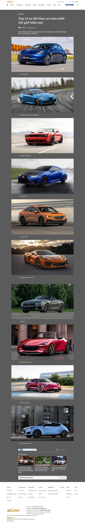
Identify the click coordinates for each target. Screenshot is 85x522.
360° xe (12, 5)
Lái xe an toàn (42, 497)
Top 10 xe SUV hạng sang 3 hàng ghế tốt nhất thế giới (59, 468)
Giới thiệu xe (69, 494)
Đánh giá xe (28, 5)
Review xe (69, 490)
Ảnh (59, 5)
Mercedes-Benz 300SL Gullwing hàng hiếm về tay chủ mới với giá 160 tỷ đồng (25, 469)
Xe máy (20, 497)
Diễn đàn (21, 14)
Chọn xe (40, 494)
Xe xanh (49, 5)
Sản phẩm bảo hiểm (53, 490)
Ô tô (76, 490)
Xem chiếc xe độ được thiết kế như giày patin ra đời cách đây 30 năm (42, 468)
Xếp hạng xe (32, 497)
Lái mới (35, 5)
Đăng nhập (76, 1)
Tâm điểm (9, 500)
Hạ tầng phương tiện (12, 494)
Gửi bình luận (62, 477)
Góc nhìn (9, 497)
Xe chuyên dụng (22, 494)
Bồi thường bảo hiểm (53, 494)
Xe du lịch (21, 490)
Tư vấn (68, 497)
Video (54, 5)
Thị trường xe (19, 5)
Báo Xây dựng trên (29, 450)
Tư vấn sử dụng (42, 490)
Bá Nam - (24, 27)
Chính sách (9, 490)
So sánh (31, 494)
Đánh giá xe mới (32, 490)
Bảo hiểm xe (42, 5)
